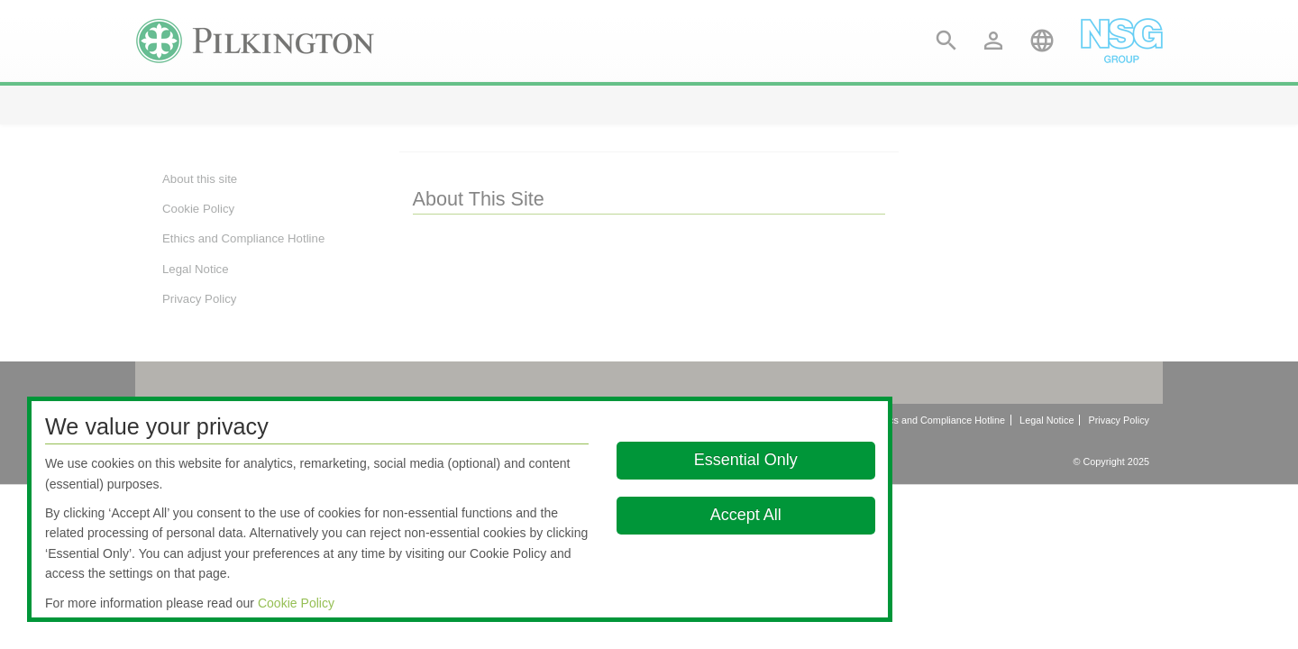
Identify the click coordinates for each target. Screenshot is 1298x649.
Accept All (746, 515)
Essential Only (746, 460)
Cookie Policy (296, 603)
